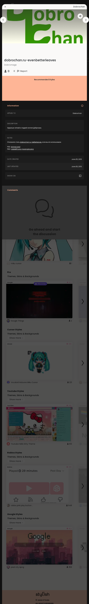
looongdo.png (28, 149)
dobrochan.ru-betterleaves (31, 142)
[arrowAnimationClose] (3, 20)
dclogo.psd (15, 147)
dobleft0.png (16, 149)
